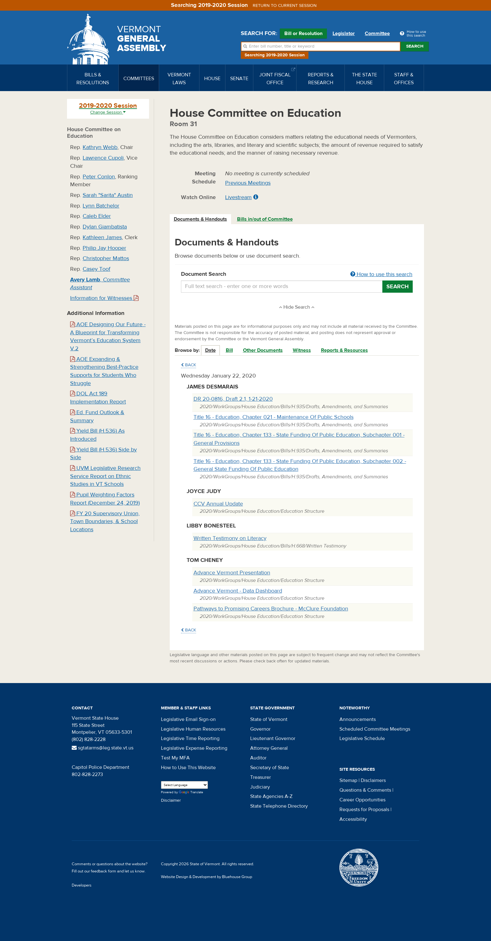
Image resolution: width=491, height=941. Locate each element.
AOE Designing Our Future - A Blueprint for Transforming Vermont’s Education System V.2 (108, 336)
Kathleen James (102, 237)
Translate (191, 792)
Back (188, 365)
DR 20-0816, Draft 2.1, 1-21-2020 (233, 399)
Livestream (238, 197)
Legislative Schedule (362, 738)
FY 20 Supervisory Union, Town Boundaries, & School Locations (105, 521)
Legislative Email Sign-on (188, 719)
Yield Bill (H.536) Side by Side (103, 453)
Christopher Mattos (106, 258)
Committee (377, 33)
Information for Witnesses (104, 298)
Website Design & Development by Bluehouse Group (206, 876)
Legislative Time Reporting (190, 738)
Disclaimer (171, 800)
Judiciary (260, 787)
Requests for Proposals (364, 809)
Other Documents (263, 350)
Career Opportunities (362, 800)
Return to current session (285, 5)
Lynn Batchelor (101, 205)
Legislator (344, 33)
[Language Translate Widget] (184, 785)
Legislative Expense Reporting (194, 748)
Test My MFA (175, 758)
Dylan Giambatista (105, 226)
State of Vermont (268, 719)
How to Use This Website (188, 767)
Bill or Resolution (303, 34)
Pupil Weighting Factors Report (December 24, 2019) (105, 498)
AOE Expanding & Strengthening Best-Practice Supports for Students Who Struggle (104, 371)
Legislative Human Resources (193, 729)
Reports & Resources (344, 350)
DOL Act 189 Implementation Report (98, 397)
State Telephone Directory (279, 806)
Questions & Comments (365, 790)
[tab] (201, 219)
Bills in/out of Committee (265, 219)
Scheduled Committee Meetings (374, 729)
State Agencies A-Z (271, 796)
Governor (260, 729)
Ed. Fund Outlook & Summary (97, 416)
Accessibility (353, 819)
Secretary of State (269, 767)
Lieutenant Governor (272, 738)
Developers (81, 885)
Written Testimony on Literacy (230, 538)
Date (210, 350)
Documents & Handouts (200, 219)
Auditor (258, 758)
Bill (229, 350)
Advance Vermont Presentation (232, 572)
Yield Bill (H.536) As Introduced (97, 435)
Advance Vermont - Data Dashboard (238, 590)
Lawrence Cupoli (103, 158)
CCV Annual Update (218, 503)
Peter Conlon (99, 176)
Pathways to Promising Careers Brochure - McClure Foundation (271, 608)
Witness (302, 350)
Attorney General (269, 748)
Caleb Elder (97, 216)
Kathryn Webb (100, 147)
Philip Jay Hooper (104, 248)
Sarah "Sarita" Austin (108, 195)
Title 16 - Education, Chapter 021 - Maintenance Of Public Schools (274, 417)
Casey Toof (96, 269)
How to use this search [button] (381, 274)
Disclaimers (373, 780)
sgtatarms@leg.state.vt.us (102, 748)
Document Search (297, 274)
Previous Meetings (248, 183)
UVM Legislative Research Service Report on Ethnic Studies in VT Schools (105, 476)
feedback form (103, 871)
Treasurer (260, 777)
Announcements (357, 719)
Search (414, 46)
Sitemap (348, 780)
